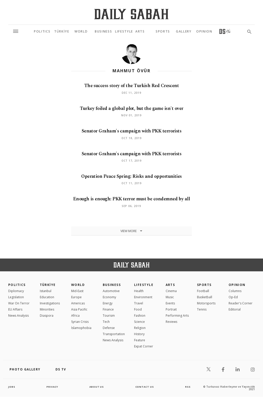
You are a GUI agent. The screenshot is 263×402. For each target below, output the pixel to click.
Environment (143, 302)
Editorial (235, 314)
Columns (235, 296)
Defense (109, 333)
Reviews (171, 327)
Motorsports (206, 308)
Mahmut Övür (131, 71)
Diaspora (46, 320)
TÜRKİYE (48, 290)
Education (47, 302)
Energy (107, 308)
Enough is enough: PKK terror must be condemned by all (131, 201)
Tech (106, 327)
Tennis (201, 314)
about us (97, 392)
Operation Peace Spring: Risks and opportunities (131, 176)
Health (139, 296)
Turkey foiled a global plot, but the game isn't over (131, 108)
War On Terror (19, 308)
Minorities (47, 314)
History (139, 339)
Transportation (114, 339)
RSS (188, 392)
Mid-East (77, 296)
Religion (140, 333)
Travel (138, 308)
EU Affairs (15, 314)
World (78, 290)
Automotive (111, 296)
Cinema (171, 296)
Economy (109, 302)
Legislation (16, 302)
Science (139, 327)
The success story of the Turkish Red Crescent (131, 85)
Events (170, 308)
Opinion (237, 290)
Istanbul (45, 296)
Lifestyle (143, 290)
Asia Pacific (79, 314)
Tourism (109, 320)
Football (203, 296)
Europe (76, 302)
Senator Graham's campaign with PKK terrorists (131, 131)
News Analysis (18, 320)
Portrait (171, 314)
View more (131, 236)
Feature (139, 345)
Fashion (139, 320)
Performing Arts (177, 320)
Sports (204, 290)
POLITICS (17, 290)
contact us (145, 392)
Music (170, 302)
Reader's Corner (240, 308)
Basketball (204, 302)
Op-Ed (233, 302)
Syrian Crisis (80, 327)
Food (138, 314)
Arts (170, 290)
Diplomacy (16, 296)
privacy (52, 392)
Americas (78, 308)
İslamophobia (81, 333)
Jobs (12, 392)
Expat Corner (143, 351)
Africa (75, 320)
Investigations (50, 308)
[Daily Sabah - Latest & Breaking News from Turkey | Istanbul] (131, 14)
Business (112, 290)
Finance (108, 314)
